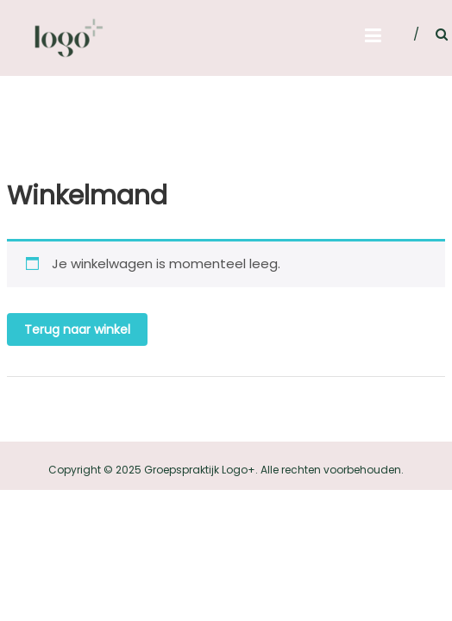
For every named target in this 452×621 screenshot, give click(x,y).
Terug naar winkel (77, 329)
